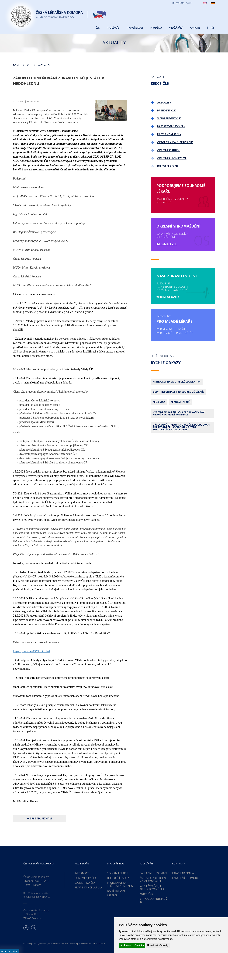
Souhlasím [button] (125, 945)
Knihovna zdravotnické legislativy (177, 381)
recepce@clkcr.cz (40, 896)
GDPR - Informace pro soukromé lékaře (178, 391)
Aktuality (44, 65)
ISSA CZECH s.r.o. (97, 943)
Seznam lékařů (180, 402)
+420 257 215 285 (38, 892)
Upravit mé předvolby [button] (157, 945)
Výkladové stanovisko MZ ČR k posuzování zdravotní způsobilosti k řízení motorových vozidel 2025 (181, 427)
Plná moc (159, 402)
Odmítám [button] (139, 945)
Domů (16, 65)
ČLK (29, 65)
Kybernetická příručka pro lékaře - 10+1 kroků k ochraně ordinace (179, 413)
